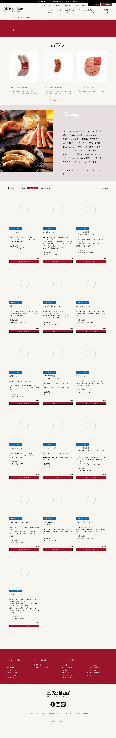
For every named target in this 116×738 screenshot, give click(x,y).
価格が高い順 (44, 188)
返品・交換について (94, 670)
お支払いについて (68, 672)
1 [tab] (55, 100)
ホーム (49, 11)
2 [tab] (57, 100)
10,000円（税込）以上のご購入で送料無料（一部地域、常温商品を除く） (58, 1)
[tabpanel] (58, 74)
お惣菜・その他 (12, 672)
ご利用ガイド (67, 5)
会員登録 (76, 5)
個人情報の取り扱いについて (37, 713)
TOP (10, 17)
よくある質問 (56, 5)
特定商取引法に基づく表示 (58, 713)
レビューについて (68, 677)
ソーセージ (11, 667)
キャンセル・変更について (96, 667)
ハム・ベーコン (12, 670)
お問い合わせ (46, 5)
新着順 (23, 188)
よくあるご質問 (67, 675)
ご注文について (67, 667)
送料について (67, 670)
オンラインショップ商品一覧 (23, 17)
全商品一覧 (11, 677)
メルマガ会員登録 (94, 672)
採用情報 (84, 5)
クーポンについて (94, 665)
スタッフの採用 (75, 713)
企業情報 (85, 713)
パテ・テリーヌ (12, 665)
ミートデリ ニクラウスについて (68, 11)
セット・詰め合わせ (14, 675)
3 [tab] (60, 100)
